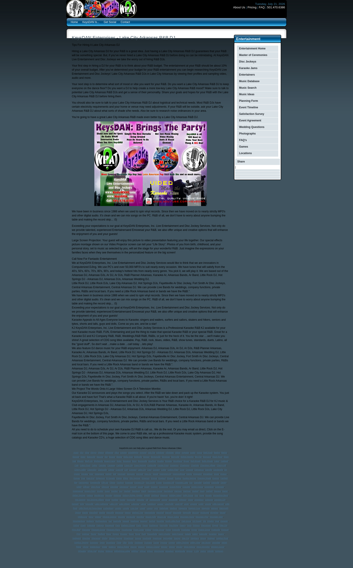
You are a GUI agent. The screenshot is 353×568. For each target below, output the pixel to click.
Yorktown (219, 551)
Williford (134, 551)
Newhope (134, 521)
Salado (188, 534)
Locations (245, 153)
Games (243, 146)
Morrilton (140, 517)
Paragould (109, 525)
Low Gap (134, 508)
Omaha (210, 521)
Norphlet (160, 521)
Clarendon (92, 469)
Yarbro (203, 551)
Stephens (194, 538)
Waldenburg (95, 547)
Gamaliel (198, 482)
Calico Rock (85, 465)
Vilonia (86, 547)
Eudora (178, 478)
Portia (168, 530)
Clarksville (102, 469)
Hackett (127, 491)
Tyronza (163, 542)
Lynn (156, 508)
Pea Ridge (174, 525)
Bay (106, 457)
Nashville (117, 521)
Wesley (179, 547)
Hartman (187, 491)
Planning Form (248, 100)
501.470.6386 (276, 7)
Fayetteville (95, 482)
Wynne (189, 551)
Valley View (195, 542)
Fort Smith (150, 482)
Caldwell (224, 461)
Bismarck (207, 457)
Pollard (148, 530)
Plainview (86, 530)
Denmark (122, 474)
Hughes (114, 499)
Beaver (112, 457)
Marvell (168, 512)
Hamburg (136, 491)
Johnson (183, 499)
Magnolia (205, 508)
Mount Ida (161, 517)
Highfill (147, 495)
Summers (94, 542)
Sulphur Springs (81, 542)
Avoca (199, 452)
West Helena (189, 547)
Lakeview (135, 504)
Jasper (164, 499)
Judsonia (209, 499)
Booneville (142, 461)
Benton (146, 457)
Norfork (152, 521)
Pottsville (176, 530)
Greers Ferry (90, 491)
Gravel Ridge (175, 487)
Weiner (172, 547)
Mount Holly (150, 517)
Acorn (76, 452)
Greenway (219, 487)
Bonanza (127, 461)
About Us (239, 7)
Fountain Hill (168, 482)
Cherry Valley (80, 469)
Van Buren (206, 542)
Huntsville (131, 499)
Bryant (186, 461)
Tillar (124, 542)
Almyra (93, 452)
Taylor (102, 542)
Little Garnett (218, 504)
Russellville (152, 534)
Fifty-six (104, 482)
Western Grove (217, 547)
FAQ (262, 7)
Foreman (129, 482)
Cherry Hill (221, 465)
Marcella (110, 512)
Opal (217, 521)
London (118, 508)
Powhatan (185, 530)
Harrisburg (168, 491)
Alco (82, 452)
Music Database (249, 81)
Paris (117, 525)
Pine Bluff (76, 530)
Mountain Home (187, 517)
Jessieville (173, 499)
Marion (128, 512)
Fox (191, 482)
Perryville (164, 525)
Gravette (186, 487)
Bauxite (100, 457)
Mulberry (90, 521)
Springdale (168, 538)
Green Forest (197, 487)
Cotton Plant (173, 469)
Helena (90, 495)
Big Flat (198, 457)
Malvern (214, 508)
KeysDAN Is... (90, 22)
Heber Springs (79, 495)
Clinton (111, 469)
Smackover (129, 538)
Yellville (210, 551)
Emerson (146, 478)
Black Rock (217, 457)
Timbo (131, 542)
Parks (138, 525)
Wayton (164, 547)
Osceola (224, 521)
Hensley (108, 495)
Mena (91, 517)
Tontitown (138, 542)
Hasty (202, 491)
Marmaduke (150, 512)
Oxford (76, 525)
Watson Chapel (153, 547)
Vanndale (216, 542)
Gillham (86, 487)
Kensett (75, 504)
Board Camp (110, 461)
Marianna (119, 512)
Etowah (170, 478)
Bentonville (156, 457)
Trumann (148, 542)
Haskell (195, 491)
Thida (119, 542)
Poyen (194, 530)
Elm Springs (134, 478)
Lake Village (124, 504)
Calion (95, 465)
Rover (131, 534)
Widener (109, 551)
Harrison (178, 491)
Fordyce (120, 482)
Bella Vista (128, 457)
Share (241, 161)
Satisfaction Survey (251, 114)
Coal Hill (119, 469)
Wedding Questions (251, 127)
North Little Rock (172, 521)
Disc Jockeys (247, 61)
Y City (196, 551)
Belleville (138, 457)
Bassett (76, 457)
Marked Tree (137, 512)
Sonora (138, 538)
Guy (121, 491)
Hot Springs (80, 499)
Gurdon (114, 491)
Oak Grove (186, 521)
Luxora (150, 508)
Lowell (142, 508)
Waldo (104, 547)
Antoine (123, 452)
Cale (77, 465)
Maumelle (177, 512)
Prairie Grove (204, 530)
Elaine (119, 478)
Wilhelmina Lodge (122, 551)
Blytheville (98, 461)
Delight (108, 474)
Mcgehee (214, 512)
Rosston (124, 534)
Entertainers (247, 74)
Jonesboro (199, 499)
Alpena (101, 452)
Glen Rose (95, 487)
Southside (147, 538)
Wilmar (143, 551)
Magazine (183, 508)
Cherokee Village (207, 465)
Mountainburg (79, 521)
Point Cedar (138, 530)
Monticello (131, 517)
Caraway (111, 465)
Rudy (143, 534)
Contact (125, 22)
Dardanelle (218, 469)
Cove (182, 469)
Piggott (215, 525)
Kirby (82, 504)
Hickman (117, 495)
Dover (216, 474)
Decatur (84, 474)
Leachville (169, 504)
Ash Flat (151, 452)
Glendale (114, 487)
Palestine (91, 525)
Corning (156, 469)
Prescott (225, 530)
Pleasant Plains (113, 530)
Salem (195, 534)
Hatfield (209, 491)
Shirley (105, 538)
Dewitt (155, 474)
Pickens (196, 525)
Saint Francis (178, 534)
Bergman (166, 457)
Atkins (178, 452)
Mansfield (93, 512)
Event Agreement (250, 120)
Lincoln (208, 504)
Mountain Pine (202, 517)
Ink (147, 499)
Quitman (86, 534)
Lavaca (160, 504)
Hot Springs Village (95, 499)
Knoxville (90, 504)
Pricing (251, 7)
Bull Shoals (195, 461)
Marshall (160, 512)
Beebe (119, 457)
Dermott (139, 474)
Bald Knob (208, 452)
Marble (102, 512)
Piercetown (206, 525)
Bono (134, 461)
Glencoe (105, 487)
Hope (201, 495)
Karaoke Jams (248, 68)
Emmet (154, 478)
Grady (147, 487)
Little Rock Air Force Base (90, 508)
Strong (203, 538)
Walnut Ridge (123, 547)
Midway (98, 517)
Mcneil (223, 512)
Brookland (178, 461)
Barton (224, 452)
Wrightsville (180, 551)
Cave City (128, 465)
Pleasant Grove (98, 530)
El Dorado (110, 478)
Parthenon (153, 525)
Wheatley (82, 551)
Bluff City (89, 461)
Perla (189, 525)
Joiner (190, 499)
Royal (137, 534)
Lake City (142, 469)
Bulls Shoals (207, 461)
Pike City (223, 525)
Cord (149, 469)
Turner (156, 542)
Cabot (216, 461)
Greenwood (78, 491)
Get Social (110, 22)
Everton (215, 478)
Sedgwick (76, 538)
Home (74, 22)
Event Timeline (248, 107)
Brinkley (168, 461)
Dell (114, 474)
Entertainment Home (252, 48)
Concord (133, 469)
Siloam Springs (116, 538)
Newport (144, 521)
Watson (141, 547)
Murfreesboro (101, 521)
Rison (108, 534)
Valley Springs (182, 542)
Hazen (225, 491)
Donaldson (208, 474)
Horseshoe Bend (220, 495)
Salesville (203, 534)
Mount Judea (173, 517)
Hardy (143, 491)
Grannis (154, 487)
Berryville (175, 457)
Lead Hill (179, 504)
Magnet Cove (194, 508)
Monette (121, 517)
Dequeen (131, 474)
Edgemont (100, 478)
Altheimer (109, 452)
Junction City (220, 499)
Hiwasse (164, 495)
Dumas (77, 478)
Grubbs (100, 491)
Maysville (187, 512)
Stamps (177, 538)
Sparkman (157, 538)
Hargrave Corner (155, 491)
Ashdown (160, 452)
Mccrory (195, 512)
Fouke (159, 482)
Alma (87, 452)
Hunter (123, 499)
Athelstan (169, 452)
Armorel (143, 452)
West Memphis (203, 547)
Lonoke (126, 508)
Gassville (215, 482)
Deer (91, 474)
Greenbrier (209, 487)
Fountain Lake (181, 482)
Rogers (116, 534)
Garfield (206, 482)
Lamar (143, 504)
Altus (116, 452)
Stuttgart (211, 538)
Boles (119, 461)
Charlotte (195, 465)
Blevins (80, 461)
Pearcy (183, 525)
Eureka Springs (190, 478)
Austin (193, 452)
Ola (204, 521)
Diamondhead (179, 474)
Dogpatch (197, 474)
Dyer (83, 478)
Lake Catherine (102, 504)
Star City (185, 538)
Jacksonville (155, 499)
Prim (79, 534)
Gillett (79, 487)
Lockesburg (108, 508)
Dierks (189, 474)
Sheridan (86, 538)
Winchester (159, 551)
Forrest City (139, 482)
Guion (107, 491)
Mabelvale (164, 508)
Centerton (174, 465)
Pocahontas (127, 530)
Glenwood (124, 487)
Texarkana (110, 542)
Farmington (84, 482)
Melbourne (83, 517)
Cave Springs (140, 465)
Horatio (208, 495)
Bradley (160, 461)
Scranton (213, 534)
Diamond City (165, 474)
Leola (186, 504)
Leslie (201, 504)
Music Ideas (246, 94)
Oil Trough (197, 521)
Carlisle (119, 465)
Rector (94, 534)
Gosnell (133, 487)
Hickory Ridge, (129, 495)
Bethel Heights (187, 457)
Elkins (125, 478)
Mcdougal (204, 512)
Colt (126, 469)
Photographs (247, 133)
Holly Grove (188, 495)
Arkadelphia (133, 452)
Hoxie (107, 499)
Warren (133, 547)
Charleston (185, 465)
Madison (173, 508)
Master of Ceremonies (253, 55)
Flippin (112, 482)
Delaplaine (99, 474)
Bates (83, 457)
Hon (196, 495)
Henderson (99, 495)
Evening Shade (204, 478)
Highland (155, 495)
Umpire (171, 542)
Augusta (185, 452)
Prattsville (215, 530)
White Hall (92, 551)
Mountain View (216, 517)
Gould (140, 487)
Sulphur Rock (222, 538)
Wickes (101, 551)
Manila (85, 512)
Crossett (189, 469)
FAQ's (243, 140)
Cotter (163, 469)
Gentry (223, 482)
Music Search (247, 87)
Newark (125, 521)
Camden (102, 465)
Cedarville (151, 465)
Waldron (112, 547)
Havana (217, 491)
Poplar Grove (158, 530)
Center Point (163, 465)
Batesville (91, 457)
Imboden (141, 499)
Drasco (223, 474)
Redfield (101, 534)
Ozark (83, 525)
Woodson (169, 551)
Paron (145, 525)
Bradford (152, 461)
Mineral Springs (110, 517)
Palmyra (100, 525)
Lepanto (193, 504)
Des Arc (148, 474)
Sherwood (96, 538)
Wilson (150, 551)
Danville (208, 469)
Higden (139, 495)
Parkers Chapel (128, 525)
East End (90, 478)
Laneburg (151, 504)
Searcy (221, 534)
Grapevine (163, 487)
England (162, 478)
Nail (110, 521)
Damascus (199, 469)
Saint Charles (164, 534)
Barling (217, 452)
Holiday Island (175, 495)
